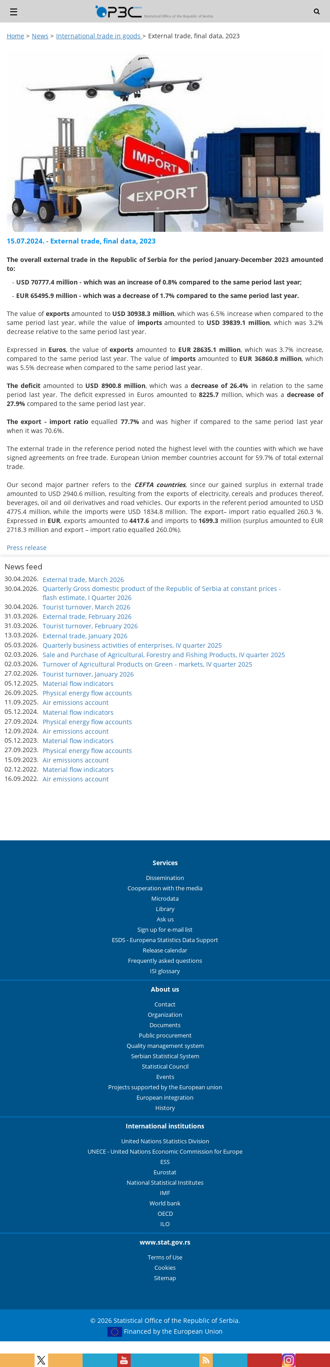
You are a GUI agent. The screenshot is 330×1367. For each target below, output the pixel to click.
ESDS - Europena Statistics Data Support (165, 940)
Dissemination (165, 878)
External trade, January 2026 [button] (85, 636)
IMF (165, 1193)
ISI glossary (165, 971)
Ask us (165, 919)
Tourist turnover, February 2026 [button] (90, 626)
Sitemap (165, 1278)
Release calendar (165, 950)
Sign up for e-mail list (165, 930)
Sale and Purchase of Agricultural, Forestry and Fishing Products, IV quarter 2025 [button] (164, 654)
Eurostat (165, 1172)
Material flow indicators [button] (78, 683)
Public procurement (165, 1035)
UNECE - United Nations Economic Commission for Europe (165, 1151)
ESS (165, 1162)
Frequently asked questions (165, 961)
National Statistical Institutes (165, 1183)
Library (165, 909)
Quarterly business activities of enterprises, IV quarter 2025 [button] (132, 645)
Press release (27, 547)
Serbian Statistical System (165, 1056)
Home (15, 36)
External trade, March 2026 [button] (83, 579)
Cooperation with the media (165, 888)
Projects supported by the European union (165, 1087)
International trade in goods (99, 36)
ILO (165, 1224)
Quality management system (165, 1046)
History (165, 1108)
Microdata (165, 898)
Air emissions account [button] (76, 702)
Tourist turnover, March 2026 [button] (86, 607)
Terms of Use (165, 1257)
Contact (165, 1004)
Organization (165, 1015)
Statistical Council (165, 1066)
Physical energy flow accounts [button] (87, 693)
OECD (165, 1214)
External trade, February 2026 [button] (87, 616)
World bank (165, 1203)
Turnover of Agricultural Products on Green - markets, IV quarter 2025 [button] (147, 664)
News (40, 36)
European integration (165, 1097)
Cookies (165, 1268)
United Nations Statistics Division (165, 1141)
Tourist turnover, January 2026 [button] (88, 674)
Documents (165, 1025)
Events (165, 1077)
